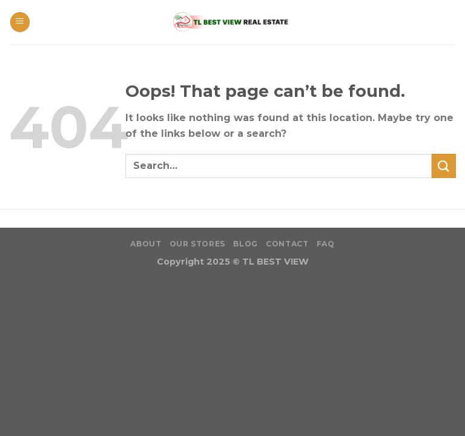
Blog (245, 243)
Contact (287, 243)
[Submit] (444, 165)
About (145, 243)
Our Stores (197, 243)
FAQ (326, 243)
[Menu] (20, 22)
